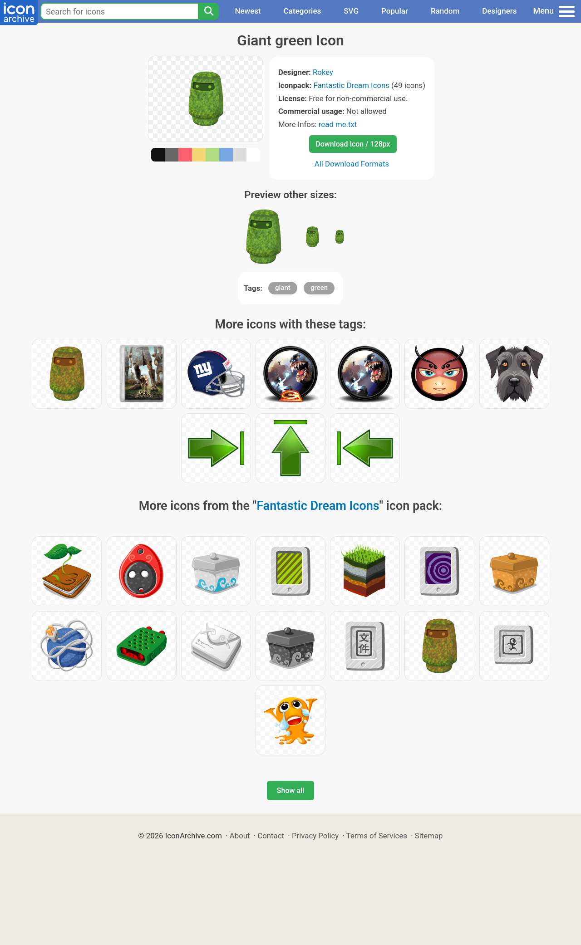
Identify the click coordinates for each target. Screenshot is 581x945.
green (319, 288)
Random (445, 10)
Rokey (323, 72)
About (240, 835)
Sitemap (429, 835)
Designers (499, 10)
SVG (351, 10)
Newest (248, 10)
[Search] (208, 11)
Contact (270, 835)
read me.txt (338, 124)
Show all (290, 790)
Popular (394, 10)
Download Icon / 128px (352, 144)
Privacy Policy (315, 835)
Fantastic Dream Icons (351, 85)
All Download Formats (352, 163)
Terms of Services (376, 835)
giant (282, 288)
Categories (302, 10)
